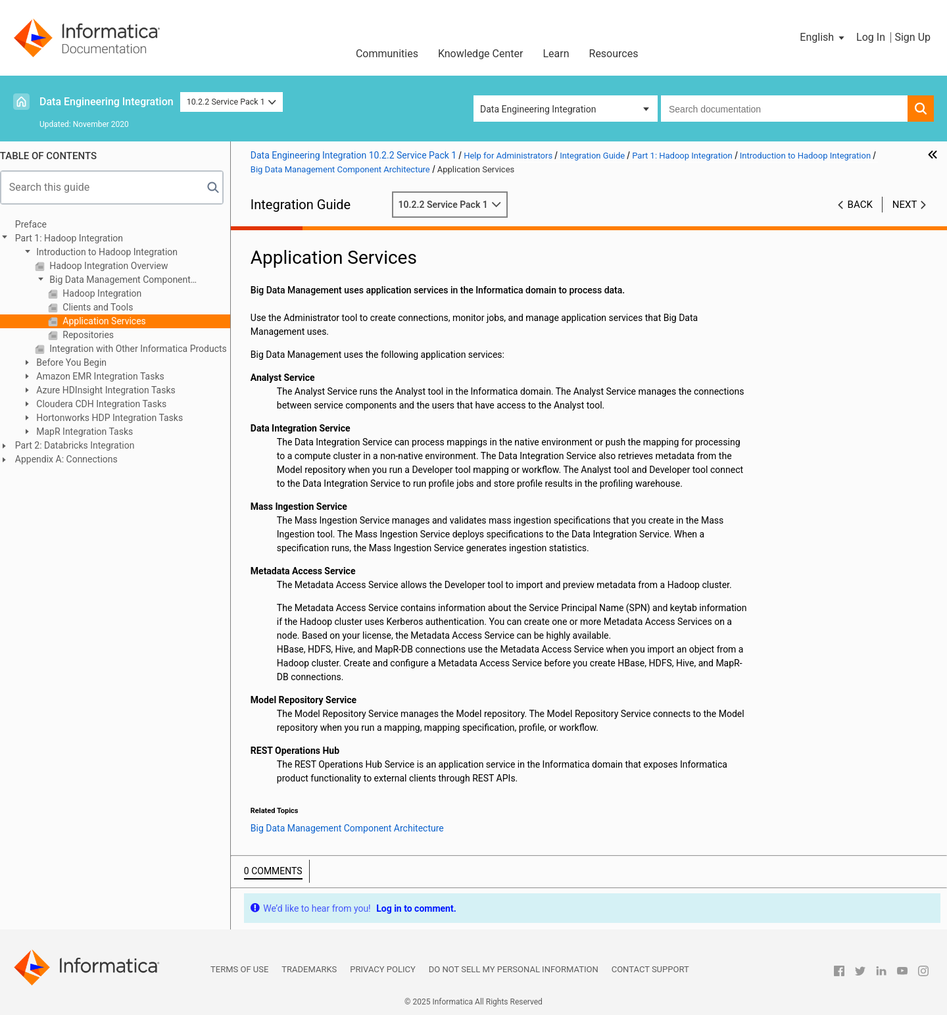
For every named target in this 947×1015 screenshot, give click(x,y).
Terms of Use (239, 969)
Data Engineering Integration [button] (538, 109)
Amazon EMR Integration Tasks (106, 376)
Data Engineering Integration (106, 101)
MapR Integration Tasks (90, 431)
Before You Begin (77, 362)
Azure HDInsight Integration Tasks (111, 390)
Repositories (93, 335)
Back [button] (860, 204)
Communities (387, 53)
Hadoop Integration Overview (114, 265)
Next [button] (904, 204)
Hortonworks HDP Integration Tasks (115, 417)
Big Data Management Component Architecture (119, 280)
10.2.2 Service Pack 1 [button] (232, 102)
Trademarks (309, 969)
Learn (556, 53)
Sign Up (912, 37)
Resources (614, 53)
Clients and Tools (103, 307)
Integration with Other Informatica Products (143, 348)
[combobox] (784, 108)
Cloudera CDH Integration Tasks (107, 404)
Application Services (110, 321)
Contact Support (650, 969)
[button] (823, 37)
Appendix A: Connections (73, 459)
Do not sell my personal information (513, 969)
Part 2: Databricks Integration (81, 445)
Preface (37, 224)
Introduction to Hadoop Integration (112, 252)
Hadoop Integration (107, 293)
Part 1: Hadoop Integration (76, 238)
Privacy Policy (382, 969)
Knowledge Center (480, 53)
